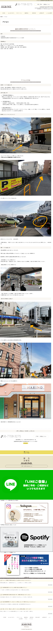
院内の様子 (38, 617)
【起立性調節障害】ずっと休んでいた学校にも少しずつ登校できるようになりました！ (19, 601)
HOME (3, 13)
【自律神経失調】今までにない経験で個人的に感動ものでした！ (14, 587)
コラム (26, 618)
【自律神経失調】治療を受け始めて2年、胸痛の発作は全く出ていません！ (16, 594)
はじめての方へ (11, 13)
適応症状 (34, 13)
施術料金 (26, 13)
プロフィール (19, 13)
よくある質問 (49, 13)
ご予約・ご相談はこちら (44, 4)
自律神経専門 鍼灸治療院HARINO (27, 629)
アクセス (25, 443)
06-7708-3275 (23, 4)
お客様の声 (41, 13)
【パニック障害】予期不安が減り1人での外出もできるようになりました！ (16, 580)
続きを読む (50, 584)
